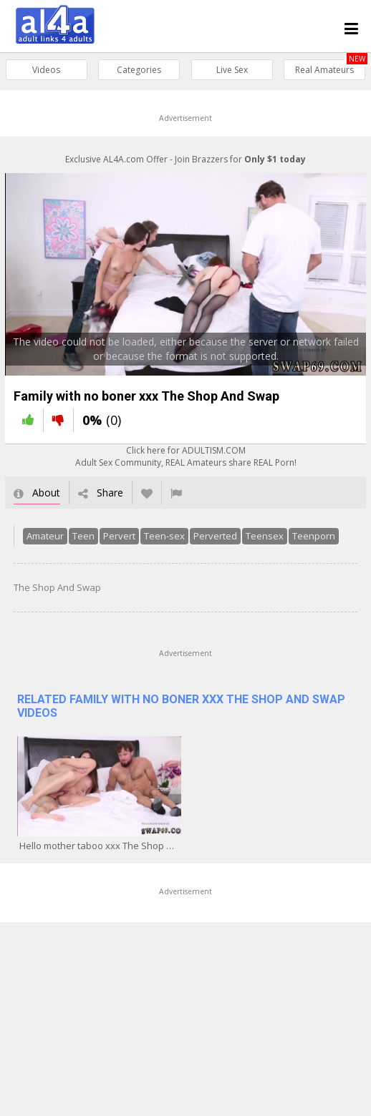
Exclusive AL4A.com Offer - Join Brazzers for (185, 159)
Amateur (40, 541)
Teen (78, 541)
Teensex (260, 541)
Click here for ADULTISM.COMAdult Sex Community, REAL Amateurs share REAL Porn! (186, 462)
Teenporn (308, 541)
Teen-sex (159, 541)
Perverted (210, 541)
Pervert (114, 541)
